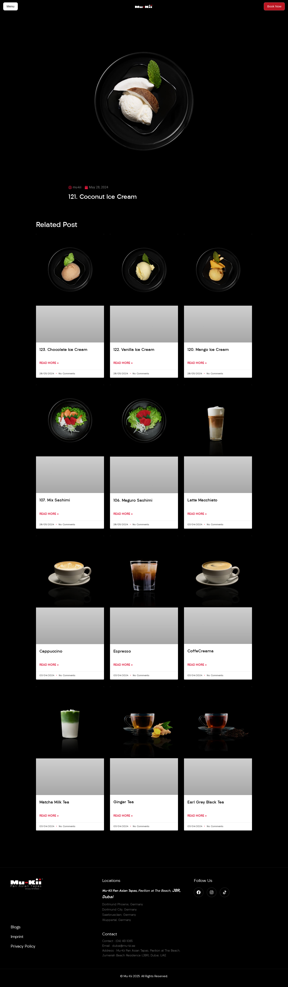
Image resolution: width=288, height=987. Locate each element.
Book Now (274, 6)
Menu (11, 6)
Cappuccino (51, 652)
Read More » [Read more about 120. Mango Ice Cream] (197, 363)
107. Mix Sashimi (55, 501)
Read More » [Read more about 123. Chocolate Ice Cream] (49, 363)
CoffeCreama (200, 652)
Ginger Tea (123, 803)
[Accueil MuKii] (144, 6)
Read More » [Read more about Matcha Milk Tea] (49, 816)
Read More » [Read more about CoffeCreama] (197, 665)
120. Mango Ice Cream (208, 350)
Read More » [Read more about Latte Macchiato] (197, 514)
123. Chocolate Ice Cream (63, 350)
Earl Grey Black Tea (205, 803)
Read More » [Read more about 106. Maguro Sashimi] (123, 514)
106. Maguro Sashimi (133, 501)
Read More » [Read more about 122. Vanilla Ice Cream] (123, 363)
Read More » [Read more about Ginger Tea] (123, 816)
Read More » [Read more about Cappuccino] (49, 665)
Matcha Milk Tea (54, 803)
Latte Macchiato (202, 501)
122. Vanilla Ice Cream (134, 350)
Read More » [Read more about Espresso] (123, 665)
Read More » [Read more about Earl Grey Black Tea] (197, 816)
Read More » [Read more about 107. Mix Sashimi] (49, 514)
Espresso (122, 652)
